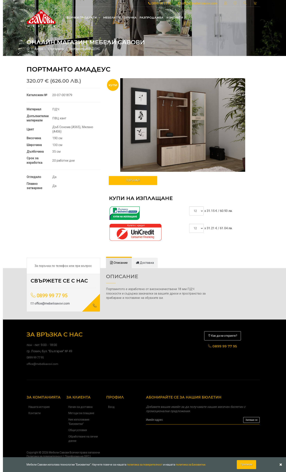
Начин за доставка (80, 406)
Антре (39, 49)
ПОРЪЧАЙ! (133, 180)
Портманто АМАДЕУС (84, 49)
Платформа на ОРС (77, 456)
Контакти (175, 17)
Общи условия (77, 430)
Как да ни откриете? (222, 335)
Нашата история (39, 406)
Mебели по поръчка (119, 17)
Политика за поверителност (44, 456)
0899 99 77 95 (159, 3)
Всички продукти (83, 17)
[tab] (119, 263)
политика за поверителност (145, 464)
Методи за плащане (81, 413)
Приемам (246, 464)
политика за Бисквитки (190, 464)
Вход (111, 406)
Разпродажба (151, 17)
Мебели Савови (59, 452)
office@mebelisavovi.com (197, 3)
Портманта (56, 49)
